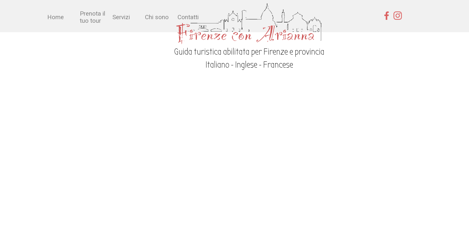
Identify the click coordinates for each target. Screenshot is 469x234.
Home (55, 17)
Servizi (121, 17)
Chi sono (157, 17)
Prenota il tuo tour (92, 17)
